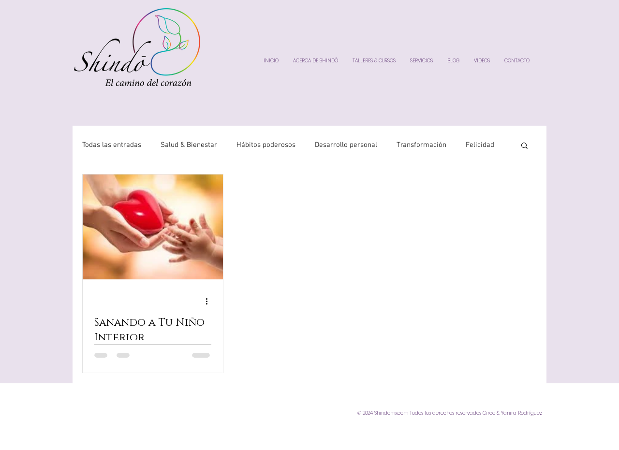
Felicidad (480, 145)
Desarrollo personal (346, 145)
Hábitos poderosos (265, 145)
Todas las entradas (111, 145)
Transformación (421, 145)
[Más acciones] (210, 301)
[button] (524, 146)
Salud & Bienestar (189, 145)
